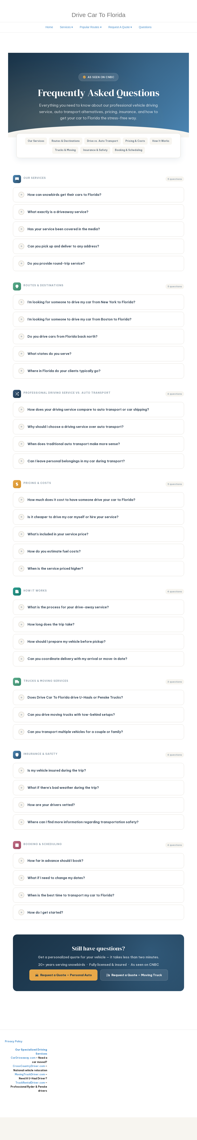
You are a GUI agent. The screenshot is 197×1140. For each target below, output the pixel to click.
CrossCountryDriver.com (29, 1088)
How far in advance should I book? (51, 881)
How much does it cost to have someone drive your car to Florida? (77, 511)
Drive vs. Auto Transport (116, 141)
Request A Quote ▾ (120, 27)
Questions (145, 27)
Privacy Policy (13, 1064)
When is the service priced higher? (51, 582)
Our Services (42, 141)
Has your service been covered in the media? (59, 233)
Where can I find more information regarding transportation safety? (78, 842)
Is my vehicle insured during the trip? (52, 789)
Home (49, 27)
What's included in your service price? (53, 546)
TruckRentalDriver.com (30, 1105)
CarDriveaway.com (23, 1080)
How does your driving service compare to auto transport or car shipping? (84, 418)
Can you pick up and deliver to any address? (59, 250)
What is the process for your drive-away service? (63, 621)
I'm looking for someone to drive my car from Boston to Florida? (75, 325)
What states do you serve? (45, 361)
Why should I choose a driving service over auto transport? (71, 436)
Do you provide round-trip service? (51, 268)
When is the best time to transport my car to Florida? (66, 917)
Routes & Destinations (75, 141)
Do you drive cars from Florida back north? (58, 343)
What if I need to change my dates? (52, 899)
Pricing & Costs (153, 141)
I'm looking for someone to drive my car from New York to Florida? (77, 307)
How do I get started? (41, 935)
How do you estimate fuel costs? (49, 564)
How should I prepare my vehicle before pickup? (62, 657)
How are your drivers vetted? (46, 824)
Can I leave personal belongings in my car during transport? (71, 471)
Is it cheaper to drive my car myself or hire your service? (68, 528)
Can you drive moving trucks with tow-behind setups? (66, 732)
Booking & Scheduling (146, 152)
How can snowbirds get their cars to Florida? (60, 197)
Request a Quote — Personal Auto (63, 998)
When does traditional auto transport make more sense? (69, 454)
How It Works (45, 152)
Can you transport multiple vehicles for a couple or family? (71, 749)
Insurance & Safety (108, 152)
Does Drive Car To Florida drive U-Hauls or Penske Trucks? (71, 714)
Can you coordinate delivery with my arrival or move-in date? (73, 674)
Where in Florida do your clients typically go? (59, 379)
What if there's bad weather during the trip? (59, 806)
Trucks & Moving (75, 152)
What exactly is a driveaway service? (53, 215)
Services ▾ (66, 27)
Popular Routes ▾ (90, 27)
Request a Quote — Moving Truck (134, 998)
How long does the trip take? (46, 639)
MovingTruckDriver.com (30, 1097)
